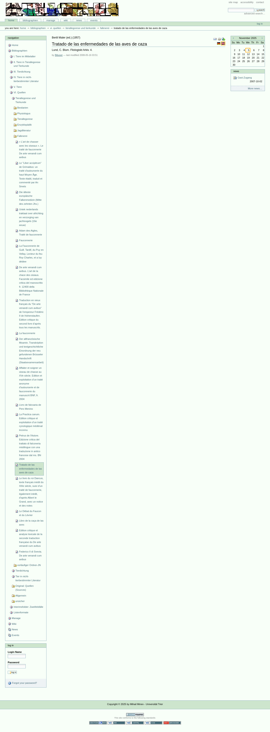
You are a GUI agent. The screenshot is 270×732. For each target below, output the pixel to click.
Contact (260, 2)
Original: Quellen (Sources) (24, 588)
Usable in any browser (172, 722)
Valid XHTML (135, 722)
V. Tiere (18, 87)
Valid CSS (153, 722)
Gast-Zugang (247, 79)
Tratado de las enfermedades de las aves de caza (30, 468)
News (79, 20)
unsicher (20, 601)
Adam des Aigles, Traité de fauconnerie (30, 232)
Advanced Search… (254, 13)
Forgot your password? (22, 683)
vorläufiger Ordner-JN (29, 565)
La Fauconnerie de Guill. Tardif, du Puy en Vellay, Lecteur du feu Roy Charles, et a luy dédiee (31, 254)
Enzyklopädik (24, 124)
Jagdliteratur (24, 130)
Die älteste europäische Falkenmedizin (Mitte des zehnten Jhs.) (30, 198)
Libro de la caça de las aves (31, 522)
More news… (255, 88)
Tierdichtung (22, 570)
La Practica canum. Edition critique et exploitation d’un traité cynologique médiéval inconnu (31, 422)
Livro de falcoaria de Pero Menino (30, 406)
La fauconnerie (27, 333)
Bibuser (59, 55)
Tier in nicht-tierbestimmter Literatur (27, 578)
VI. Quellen (55, 28)
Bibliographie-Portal (62, 9)
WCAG (116, 722)
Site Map (233, 2)
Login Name (15, 652)
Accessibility (246, 2)
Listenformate (21, 612)
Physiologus (23, 113)
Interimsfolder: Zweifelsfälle (28, 607)
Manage (50, 20)
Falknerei (104, 28)
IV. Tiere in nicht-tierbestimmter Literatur (26, 79)
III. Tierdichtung (22, 71)
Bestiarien (22, 107)
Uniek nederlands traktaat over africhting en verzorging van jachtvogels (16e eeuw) (31, 217)
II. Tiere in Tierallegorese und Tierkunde (27, 64)
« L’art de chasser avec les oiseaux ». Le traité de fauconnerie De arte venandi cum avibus (31, 149)
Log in (260, 23)
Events (94, 20)
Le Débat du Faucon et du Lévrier (30, 513)
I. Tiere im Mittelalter (24, 56)
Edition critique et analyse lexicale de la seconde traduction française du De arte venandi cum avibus (30, 538)
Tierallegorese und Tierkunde (81, 28)
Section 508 (98, 722)
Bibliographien (30, 20)
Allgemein (20, 595)
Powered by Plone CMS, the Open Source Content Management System (135, 714)
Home (11, 20)
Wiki (66, 20)
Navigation (13, 37)
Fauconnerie (26, 240)
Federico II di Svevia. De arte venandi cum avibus (30, 555)
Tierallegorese (25, 119)
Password (13, 662)
